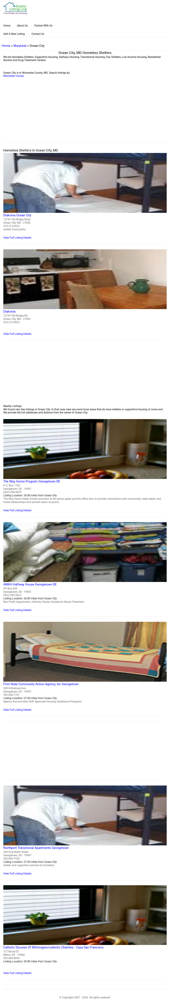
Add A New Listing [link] (14, 34)
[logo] (15, 8)
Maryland (19, 46)
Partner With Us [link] (43, 25)
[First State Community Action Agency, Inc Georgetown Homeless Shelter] (85, 666)
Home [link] (6, 25)
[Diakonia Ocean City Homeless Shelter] (85, 196)
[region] (85, 115)
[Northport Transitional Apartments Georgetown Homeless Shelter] (85, 830)
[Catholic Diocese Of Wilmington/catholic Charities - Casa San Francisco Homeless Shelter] (85, 930)
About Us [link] (22, 25)
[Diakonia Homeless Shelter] (85, 292)
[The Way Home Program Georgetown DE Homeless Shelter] (85, 465)
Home (6, 46)
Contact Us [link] (37, 34)
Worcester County (13, 75)
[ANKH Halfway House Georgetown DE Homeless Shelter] (85, 567)
